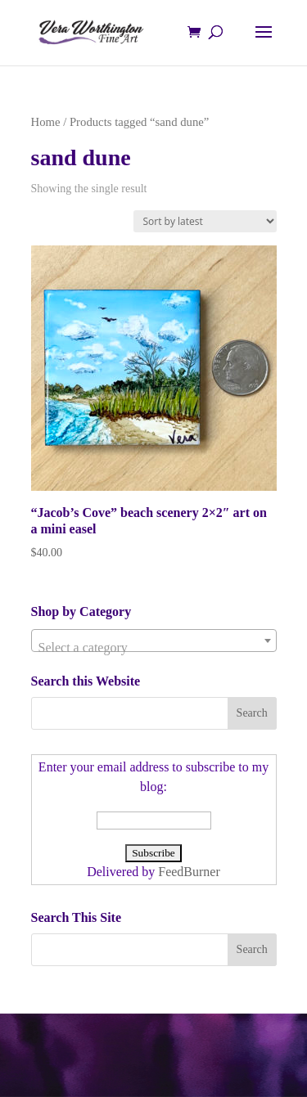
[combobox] (154, 640)
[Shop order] (205, 221)
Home (46, 121)
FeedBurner (189, 872)
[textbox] (154, 648)
